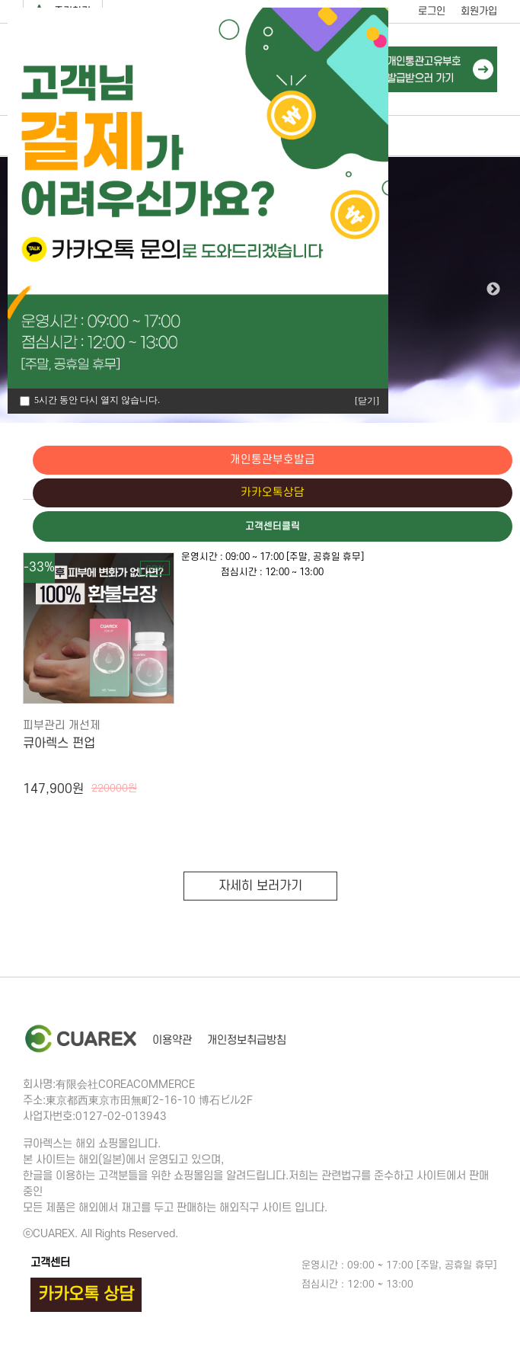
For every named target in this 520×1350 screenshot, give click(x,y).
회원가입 (479, 11)
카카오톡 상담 (86, 1294)
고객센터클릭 (455, 528)
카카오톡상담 (455, 494)
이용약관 (172, 1040)
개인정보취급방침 (246, 1040)
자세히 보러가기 (260, 886)
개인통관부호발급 (455, 460)
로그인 (431, 11)
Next (493, 289)
